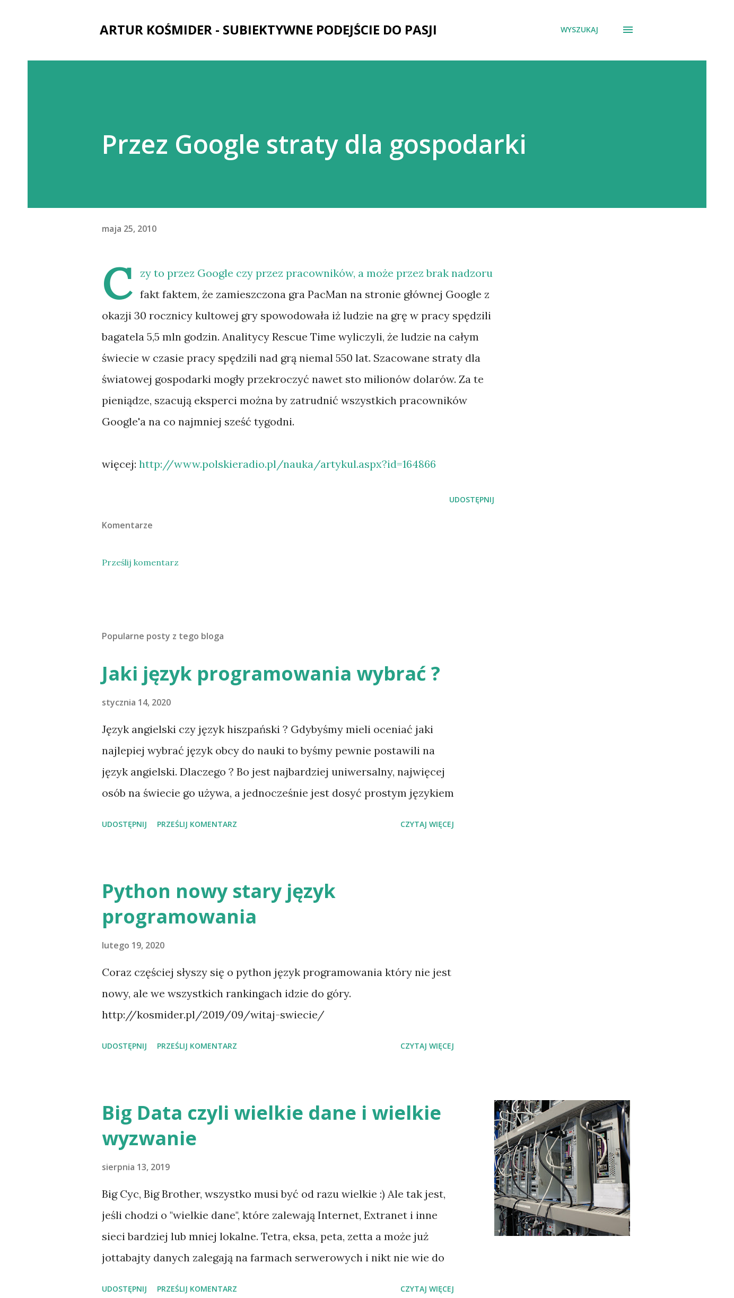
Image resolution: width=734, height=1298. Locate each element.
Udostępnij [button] (471, 499)
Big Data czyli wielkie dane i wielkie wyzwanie (271, 1125)
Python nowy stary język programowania (219, 903)
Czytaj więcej (427, 824)
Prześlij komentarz (140, 562)
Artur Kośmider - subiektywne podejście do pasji (268, 29)
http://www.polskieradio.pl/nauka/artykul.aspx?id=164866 (287, 464)
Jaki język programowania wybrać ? (271, 673)
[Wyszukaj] (579, 29)
